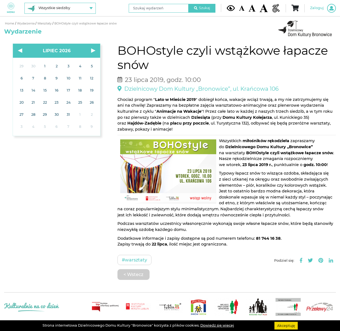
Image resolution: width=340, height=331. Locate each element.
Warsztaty (44, 23)
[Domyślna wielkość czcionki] (242, 8)
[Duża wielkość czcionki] (264, 8)
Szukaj (202, 8)
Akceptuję (286, 325)
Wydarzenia (26, 23)
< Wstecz (133, 274)
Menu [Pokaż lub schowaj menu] (11, 8)
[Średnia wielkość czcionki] (252, 8)
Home (10, 23)
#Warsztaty (134, 260)
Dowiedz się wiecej (217, 325)
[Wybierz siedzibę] (60, 8)
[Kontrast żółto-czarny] (231, 8)
